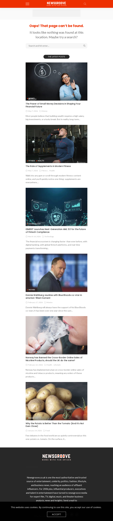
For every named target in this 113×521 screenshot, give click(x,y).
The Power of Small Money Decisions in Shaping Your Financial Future (53, 105)
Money (32, 98)
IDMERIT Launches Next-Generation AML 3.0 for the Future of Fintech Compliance (56, 231)
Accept (56, 514)
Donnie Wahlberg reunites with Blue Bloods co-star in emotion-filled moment (54, 296)
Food (31, 418)
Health (41, 161)
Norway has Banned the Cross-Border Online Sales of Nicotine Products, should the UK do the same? (54, 359)
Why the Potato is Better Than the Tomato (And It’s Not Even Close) (55, 425)
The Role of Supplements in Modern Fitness (48, 166)
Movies (32, 289)
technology (35, 224)
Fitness (32, 161)
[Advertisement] (56, 13)
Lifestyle (42, 352)
